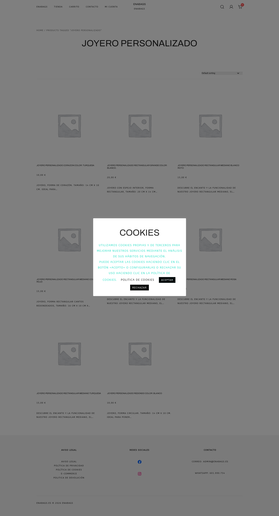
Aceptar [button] (167, 280)
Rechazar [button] (139, 287)
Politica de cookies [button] (137, 280)
